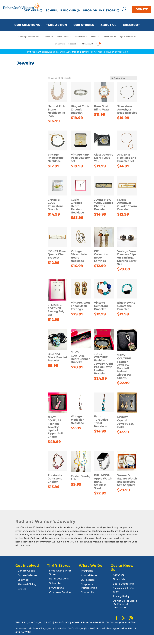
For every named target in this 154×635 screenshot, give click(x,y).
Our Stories (83, 25)
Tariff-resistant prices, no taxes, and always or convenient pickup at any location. (77, 51)
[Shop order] (123, 78)
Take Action (56, 25)
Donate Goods (26, 570)
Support (72, 44)
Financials (119, 579)
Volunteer (23, 579)
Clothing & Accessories (28, 37)
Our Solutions (27, 25)
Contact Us (87, 592)
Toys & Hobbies (126, 37)
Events (21, 589)
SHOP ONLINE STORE (99, 10)
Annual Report (90, 575)
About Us (108, 25)
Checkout (131, 25)
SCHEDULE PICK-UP (61, 10)
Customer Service (60, 592)
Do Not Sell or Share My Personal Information (125, 604)
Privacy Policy (121, 596)
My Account (87, 44)
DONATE (142, 9)
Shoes (47, 37)
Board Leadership (124, 583)
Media (93, 37)
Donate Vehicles (27, 575)
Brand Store (60, 44)
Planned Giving (26, 584)
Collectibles (108, 37)
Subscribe (55, 583)
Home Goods (62, 37)
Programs (87, 570)
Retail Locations (59, 578)
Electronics (80, 37)
